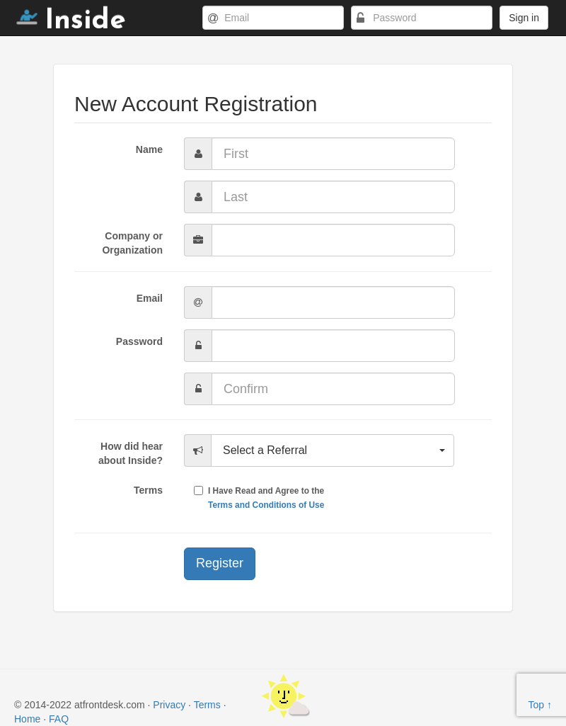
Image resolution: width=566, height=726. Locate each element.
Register (219, 563)
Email (150, 298)
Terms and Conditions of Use (266, 505)
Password (139, 341)
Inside (71, 21)
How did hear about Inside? (130, 453)
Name (149, 149)
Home (27, 719)
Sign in (524, 17)
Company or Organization (132, 243)
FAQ (59, 719)
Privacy (169, 704)
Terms (148, 490)
